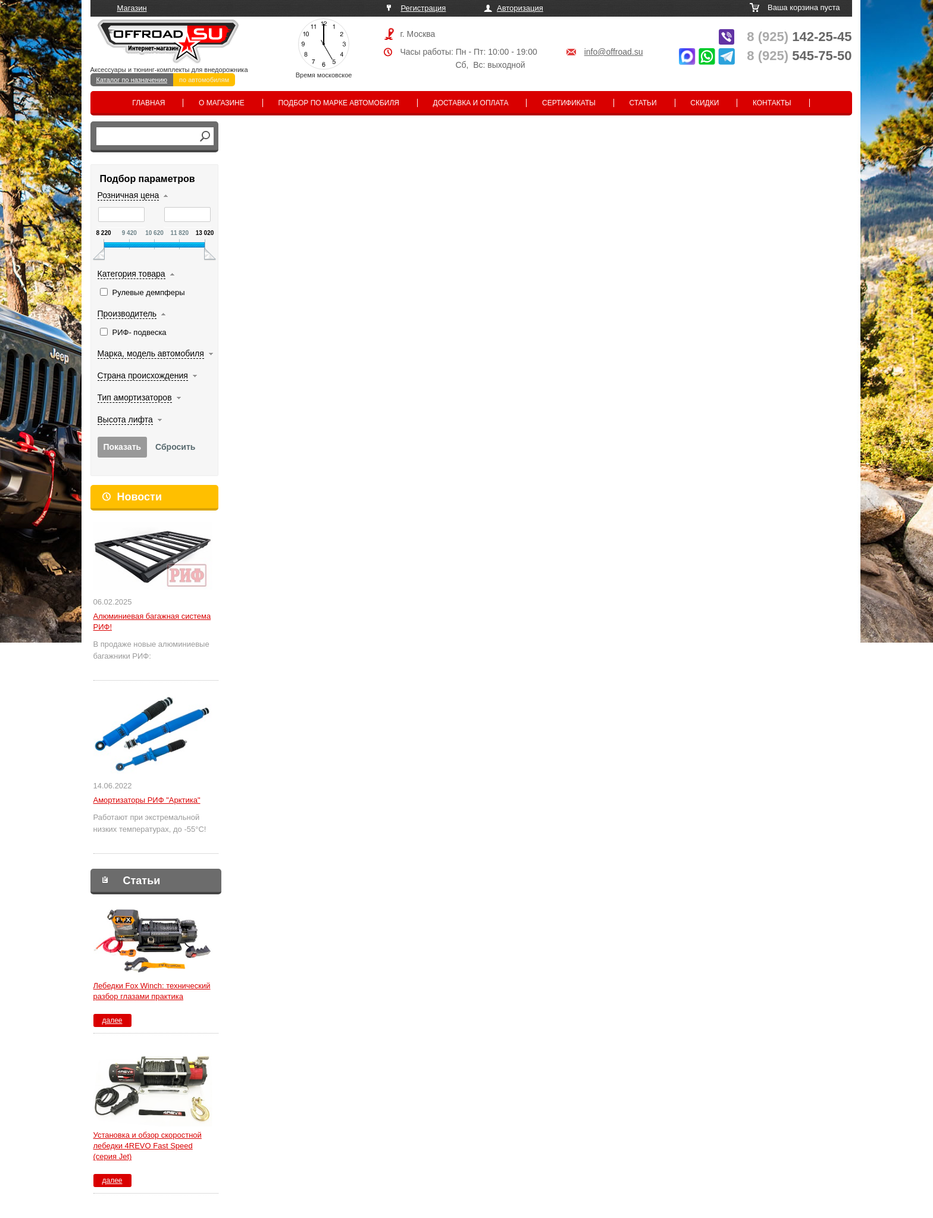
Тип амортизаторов (135, 397)
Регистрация (423, 8)
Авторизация (520, 8)
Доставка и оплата (471, 103)
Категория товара (131, 273)
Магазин (132, 8)
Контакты (772, 103)
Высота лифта (125, 419)
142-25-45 (799, 36)
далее (112, 1020)
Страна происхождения (143, 375)
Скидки (704, 103)
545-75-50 (799, 55)
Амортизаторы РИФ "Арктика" (147, 800)
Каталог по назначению (132, 79)
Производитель (127, 313)
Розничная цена (128, 195)
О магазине (222, 103)
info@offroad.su (613, 52)
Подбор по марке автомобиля (338, 103)
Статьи (643, 103)
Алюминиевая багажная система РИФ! (152, 621)
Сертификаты (569, 103)
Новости (139, 497)
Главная (148, 103)
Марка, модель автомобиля (151, 353)
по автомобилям (204, 79)
